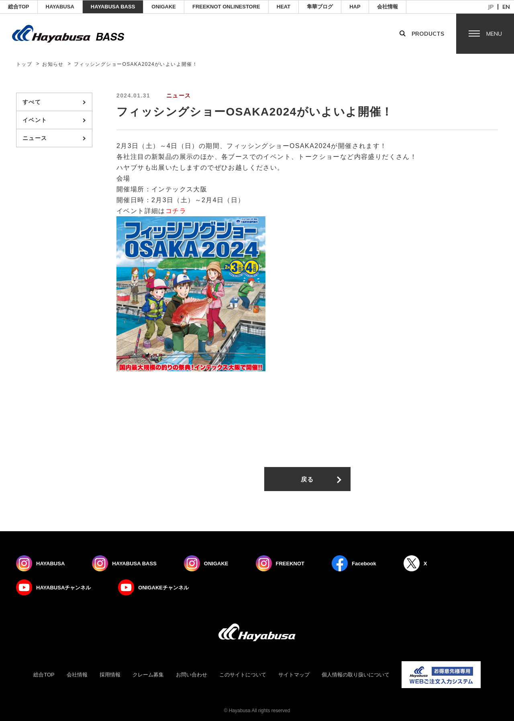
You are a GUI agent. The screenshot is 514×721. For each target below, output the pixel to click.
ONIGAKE (163, 7)
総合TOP (18, 7)
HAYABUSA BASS (113, 7)
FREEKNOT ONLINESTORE (226, 7)
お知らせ (53, 64)
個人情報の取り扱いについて (356, 674)
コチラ (176, 210)
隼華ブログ (320, 7)
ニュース (34, 138)
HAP (354, 7)
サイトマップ (294, 674)
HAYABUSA (60, 7)
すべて (31, 102)
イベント (34, 120)
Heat (283, 7)
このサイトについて (242, 674)
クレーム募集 (148, 674)
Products (428, 33)
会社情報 (387, 7)
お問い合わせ (191, 674)
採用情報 (110, 674)
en (506, 6)
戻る (307, 479)
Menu (494, 33)
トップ (24, 64)
